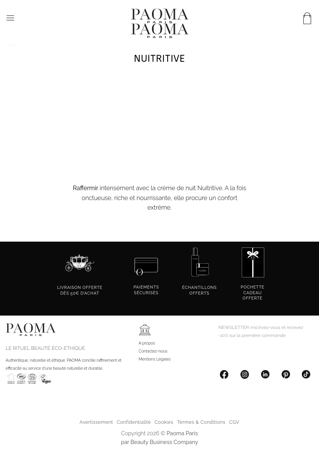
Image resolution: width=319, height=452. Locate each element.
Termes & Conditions (201, 422)
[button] (10, 17)
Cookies (164, 422)
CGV (234, 422)
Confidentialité (134, 422)
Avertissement (96, 422)
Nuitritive (209, 188)
